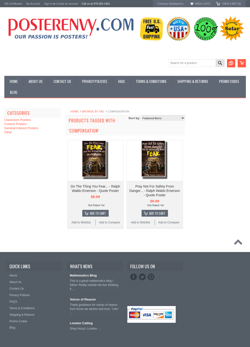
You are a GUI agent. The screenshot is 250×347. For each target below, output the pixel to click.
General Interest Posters (21, 128)
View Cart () (231, 3)
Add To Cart (98, 213)
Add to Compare (109, 222)
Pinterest (151, 277)
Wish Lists (202, 3)
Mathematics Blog (83, 275)
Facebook (133, 277)
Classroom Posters (17, 120)
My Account (33, 3)
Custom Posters (15, 124)
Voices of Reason (83, 299)
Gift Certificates (13, 3)
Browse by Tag (93, 111)
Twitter (142, 277)
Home (75, 111)
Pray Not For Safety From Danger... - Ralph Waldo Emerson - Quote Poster (154, 190)
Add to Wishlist (81, 222)
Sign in (48, 3)
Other (8, 132)
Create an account (67, 3)
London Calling (81, 323)
